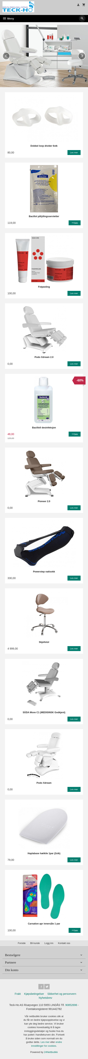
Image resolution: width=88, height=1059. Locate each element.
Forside (22, 943)
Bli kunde (35, 943)
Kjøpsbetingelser (34, 993)
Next (85, 55)
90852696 (71, 1005)
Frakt (18, 993)
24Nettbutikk (51, 1052)
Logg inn (48, 943)
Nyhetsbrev (45, 997)
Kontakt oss (64, 943)
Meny (8, 18)
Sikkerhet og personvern (61, 993)
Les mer (45, 1042)
